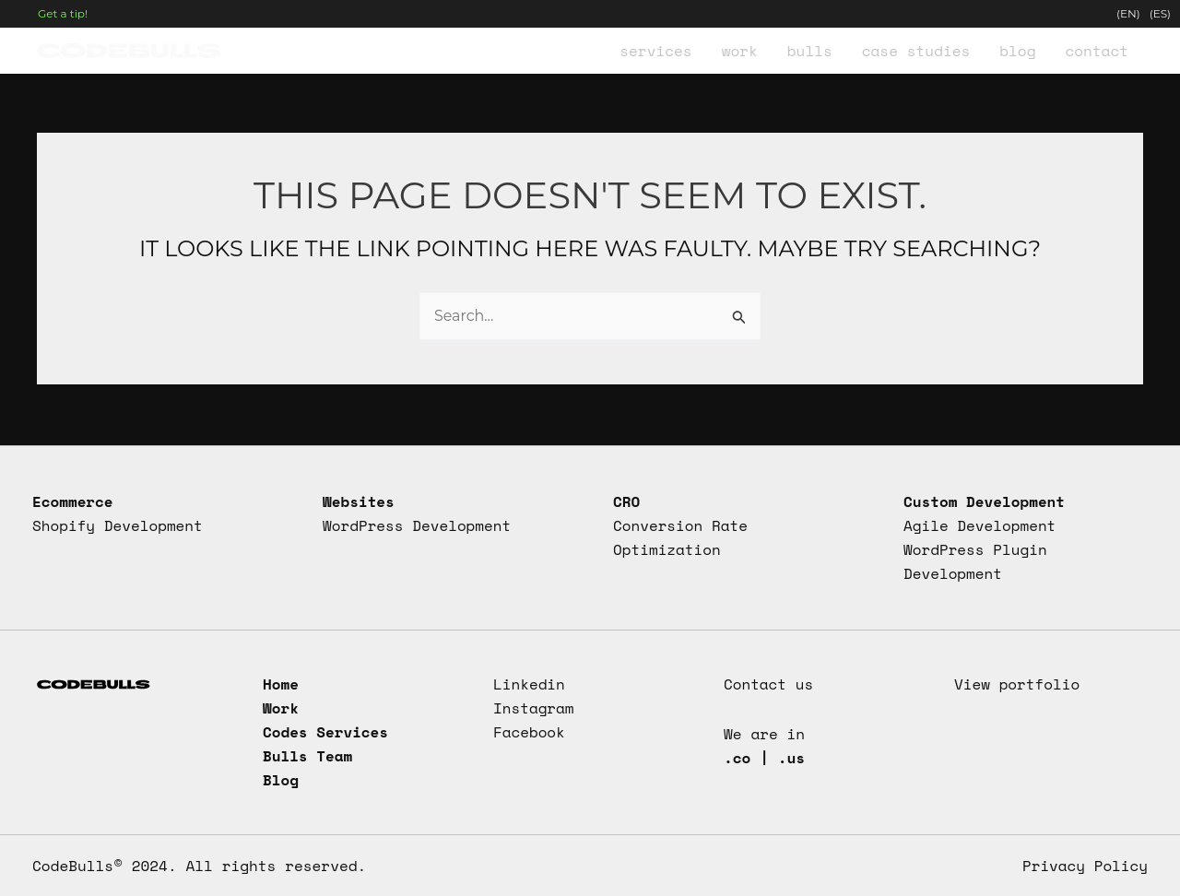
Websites (359, 500)
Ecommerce (72, 500)
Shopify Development (118, 524)
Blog (281, 780)
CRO (626, 500)
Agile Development (979, 524)
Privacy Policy (1084, 866)
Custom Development (984, 500)
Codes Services (326, 731)
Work (281, 707)
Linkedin (529, 683)
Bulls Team (308, 756)
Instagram (533, 707)
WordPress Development (418, 524)
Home (281, 683)
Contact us (769, 683)
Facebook (529, 731)
